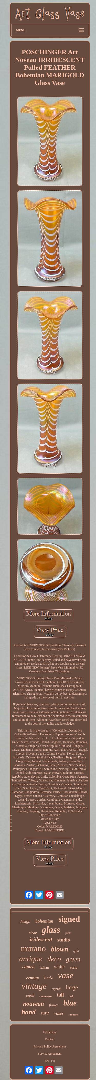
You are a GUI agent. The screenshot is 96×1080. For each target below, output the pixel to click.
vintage (34, 986)
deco (54, 959)
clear (33, 933)
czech (30, 996)
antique (30, 958)
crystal (56, 989)
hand (29, 1012)
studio (63, 940)
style (73, 967)
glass (51, 930)
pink (68, 933)
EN (47, 1061)
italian (44, 967)
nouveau (33, 1004)
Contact (50, 1039)
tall (60, 995)
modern (73, 1014)
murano (33, 948)
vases (59, 1013)
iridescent (41, 939)
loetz (48, 977)
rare (45, 1013)
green (73, 959)
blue (70, 1003)
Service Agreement (50, 1053)
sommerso (45, 996)
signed (69, 919)
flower (53, 1005)
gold (76, 951)
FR (53, 1061)
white (59, 966)
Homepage (50, 1032)
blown (59, 949)
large (72, 987)
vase (65, 975)
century (32, 978)
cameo (28, 966)
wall (71, 996)
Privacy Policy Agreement (50, 1046)
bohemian (44, 921)
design (24, 921)
